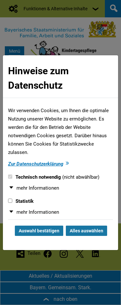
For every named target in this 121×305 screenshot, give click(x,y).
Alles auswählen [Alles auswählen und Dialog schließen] (86, 230)
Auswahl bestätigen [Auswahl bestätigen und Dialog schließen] (39, 230)
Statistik (21, 201)
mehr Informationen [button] (37, 188)
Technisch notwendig (53, 177)
